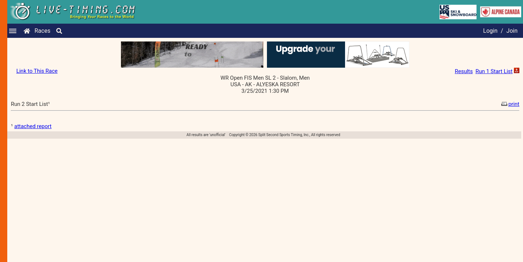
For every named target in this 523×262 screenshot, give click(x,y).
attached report (33, 126)
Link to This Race (37, 71)
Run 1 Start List (493, 71)
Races (42, 30)
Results (464, 71)
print (509, 104)
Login (490, 30)
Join (512, 30)
